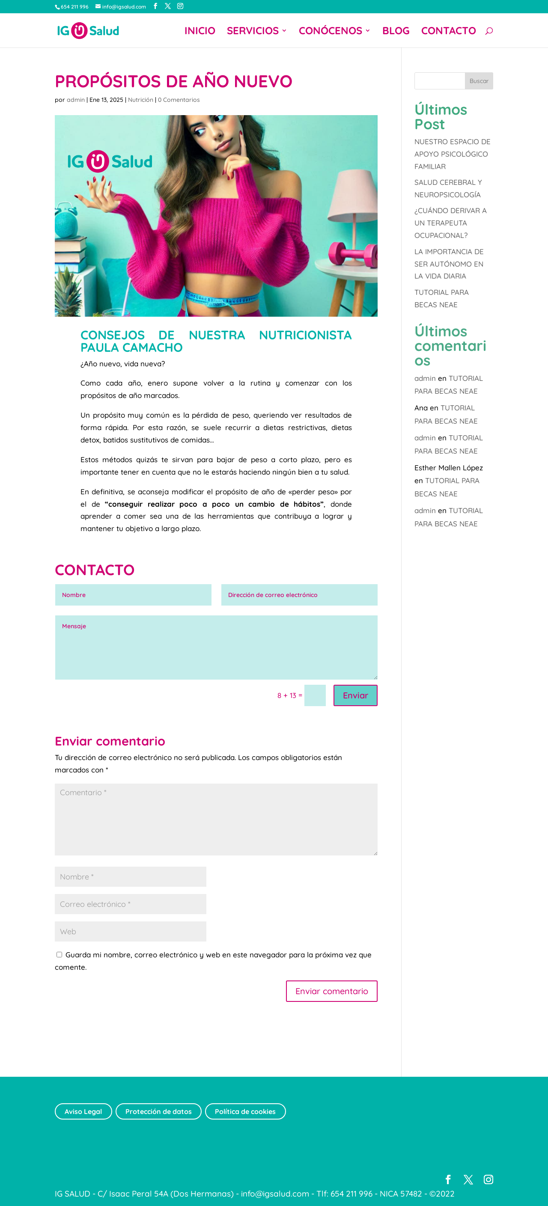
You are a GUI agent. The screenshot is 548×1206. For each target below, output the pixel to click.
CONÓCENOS (330, 32)
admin (76, 100)
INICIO (200, 32)
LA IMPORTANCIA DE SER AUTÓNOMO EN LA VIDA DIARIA (449, 264)
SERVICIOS (253, 32)
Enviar (355, 695)
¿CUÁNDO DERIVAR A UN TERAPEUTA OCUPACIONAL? (450, 223)
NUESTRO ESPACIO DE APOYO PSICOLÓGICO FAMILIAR (452, 154)
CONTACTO (448, 32)
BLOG (396, 32)
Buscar (479, 81)
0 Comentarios (179, 100)
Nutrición (140, 100)
